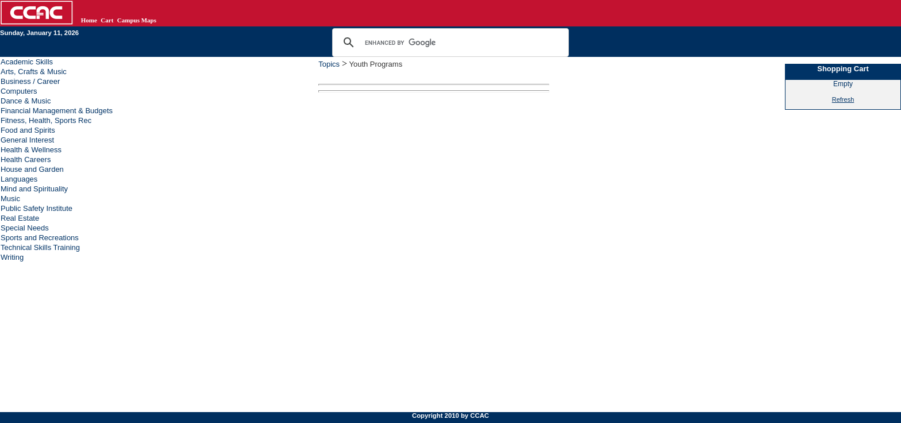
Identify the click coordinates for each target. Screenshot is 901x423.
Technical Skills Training (40, 247)
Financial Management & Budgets (57, 110)
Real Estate (20, 218)
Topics (329, 64)
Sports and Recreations (40, 237)
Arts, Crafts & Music (34, 71)
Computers (19, 91)
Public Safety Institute (36, 208)
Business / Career (30, 81)
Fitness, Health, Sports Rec (46, 120)
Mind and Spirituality (34, 188)
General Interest (27, 140)
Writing (12, 257)
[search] (449, 42)
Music (10, 198)
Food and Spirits (28, 130)
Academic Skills (27, 61)
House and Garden (32, 169)
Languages (19, 179)
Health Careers (26, 159)
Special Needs (25, 228)
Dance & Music (26, 101)
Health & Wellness (31, 149)
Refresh (843, 99)
